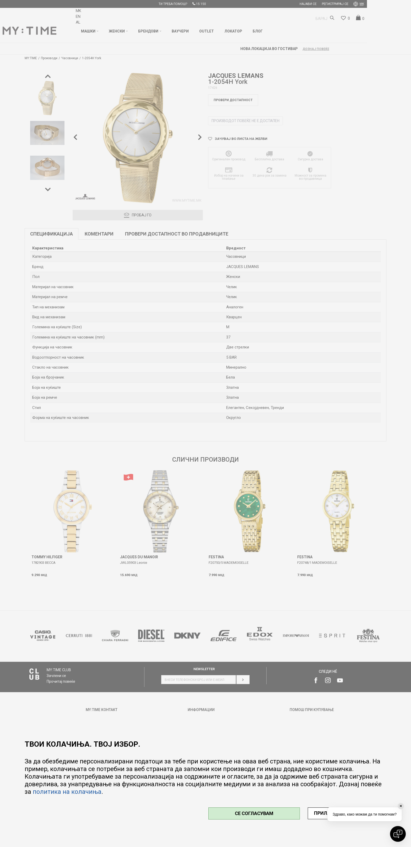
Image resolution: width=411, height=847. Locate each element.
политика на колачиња (67, 791)
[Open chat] (398, 834)
